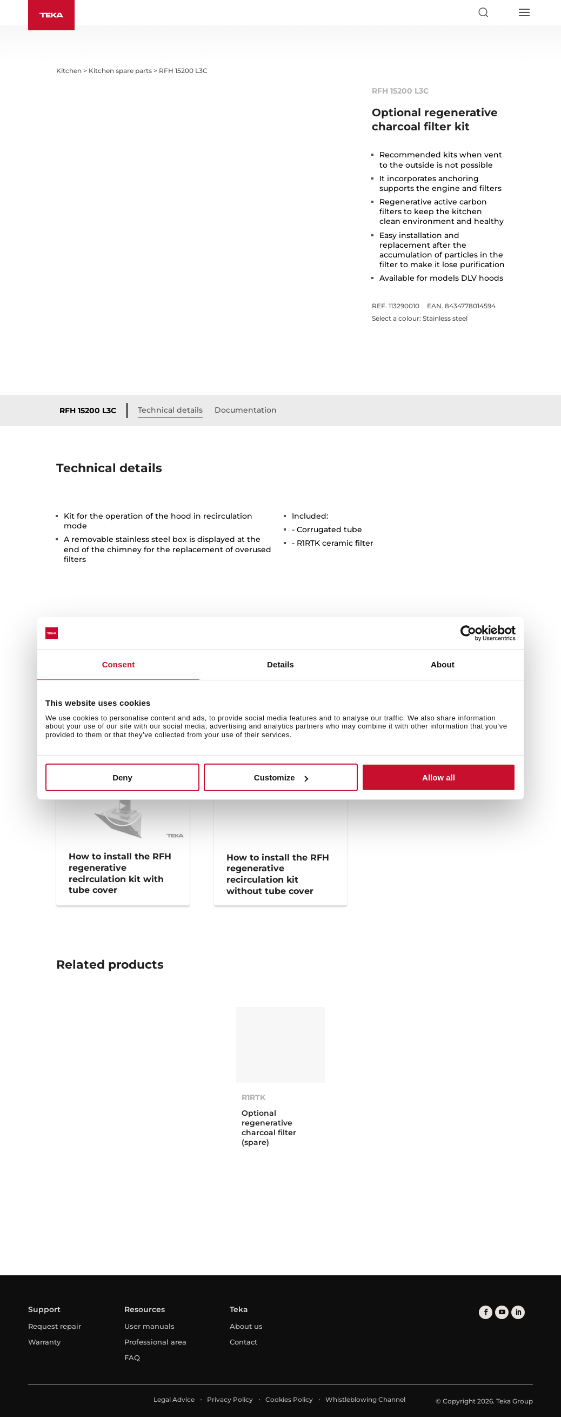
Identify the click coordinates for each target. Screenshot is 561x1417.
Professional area (155, 1341)
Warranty (44, 1341)
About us (246, 1326)
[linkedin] (518, 1312)
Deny (122, 777)
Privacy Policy (230, 1399)
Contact (243, 1341)
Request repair (54, 1326)
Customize (281, 777)
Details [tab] (280, 664)
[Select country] (503, 12)
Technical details (170, 410)
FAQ (132, 1357)
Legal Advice (174, 1399)
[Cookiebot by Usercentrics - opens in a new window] (468, 633)
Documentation (246, 410)
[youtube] (502, 1312)
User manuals (149, 1326)
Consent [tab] (118, 664)
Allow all (438, 777)
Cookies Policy (289, 1399)
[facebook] (485, 1312)
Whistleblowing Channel (365, 1399)
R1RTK (253, 1097)
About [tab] (443, 664)
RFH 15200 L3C (87, 410)
